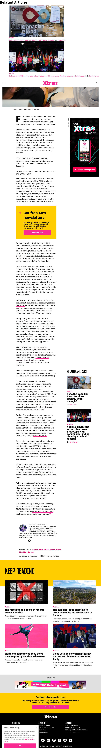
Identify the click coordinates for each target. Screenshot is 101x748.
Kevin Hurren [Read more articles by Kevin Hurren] (94, 76)
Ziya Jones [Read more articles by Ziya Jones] (62, 40)
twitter (43, 740)
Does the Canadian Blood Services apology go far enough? (32, 40)
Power (46, 550)
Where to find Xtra (72, 727)
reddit (65, 740)
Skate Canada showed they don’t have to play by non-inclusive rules (25, 655)
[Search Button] (97, 83)
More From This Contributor (37, 524)
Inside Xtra (16, 727)
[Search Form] (97, 83)
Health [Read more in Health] (11, 38)
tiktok (59, 740)
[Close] (36, 733)
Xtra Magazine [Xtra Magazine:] (50, 717)
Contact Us (43, 723)
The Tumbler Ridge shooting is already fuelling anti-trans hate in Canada (72, 612)
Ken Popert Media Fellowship (76, 730)
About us (16, 723)
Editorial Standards (19, 730)
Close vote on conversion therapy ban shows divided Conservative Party (72, 656)
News (58, 550)
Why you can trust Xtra (50, 556)
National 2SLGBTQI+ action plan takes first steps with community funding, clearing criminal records (47, 76)
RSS (70, 740)
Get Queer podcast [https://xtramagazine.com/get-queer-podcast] (72, 732)
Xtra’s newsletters (72, 725)
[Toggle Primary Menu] (3, 83)
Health (52, 550)
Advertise (41, 730)
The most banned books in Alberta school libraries (24, 611)
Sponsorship (43, 732)
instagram (54, 740)
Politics (8, 607)
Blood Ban (23, 552)
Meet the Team (44, 725)
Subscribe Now (37, 232)
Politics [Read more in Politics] (11, 74)
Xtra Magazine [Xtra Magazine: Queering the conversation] (50, 83)
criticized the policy (25, 253)
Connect (68, 723)
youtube (48, 740)
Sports (7, 651)
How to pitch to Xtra (46, 727)
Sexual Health (37, 550)
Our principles (17, 725)
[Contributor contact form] (29, 541)
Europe (31, 552)
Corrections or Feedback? (28, 556)
